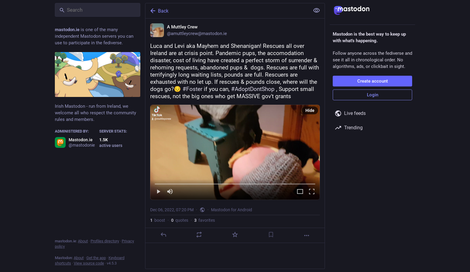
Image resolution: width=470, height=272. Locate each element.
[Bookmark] (271, 234)
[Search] (97, 10)
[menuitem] (235, 152)
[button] (235, 152)
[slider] (235, 182)
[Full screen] (312, 191)
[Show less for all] (316, 10)
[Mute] (170, 191)
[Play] (158, 191)
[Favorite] (235, 234)
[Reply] (163, 234)
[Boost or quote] (199, 234)
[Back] (226, 10)
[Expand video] (300, 191)
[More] (306, 235)
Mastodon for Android (231, 209)
